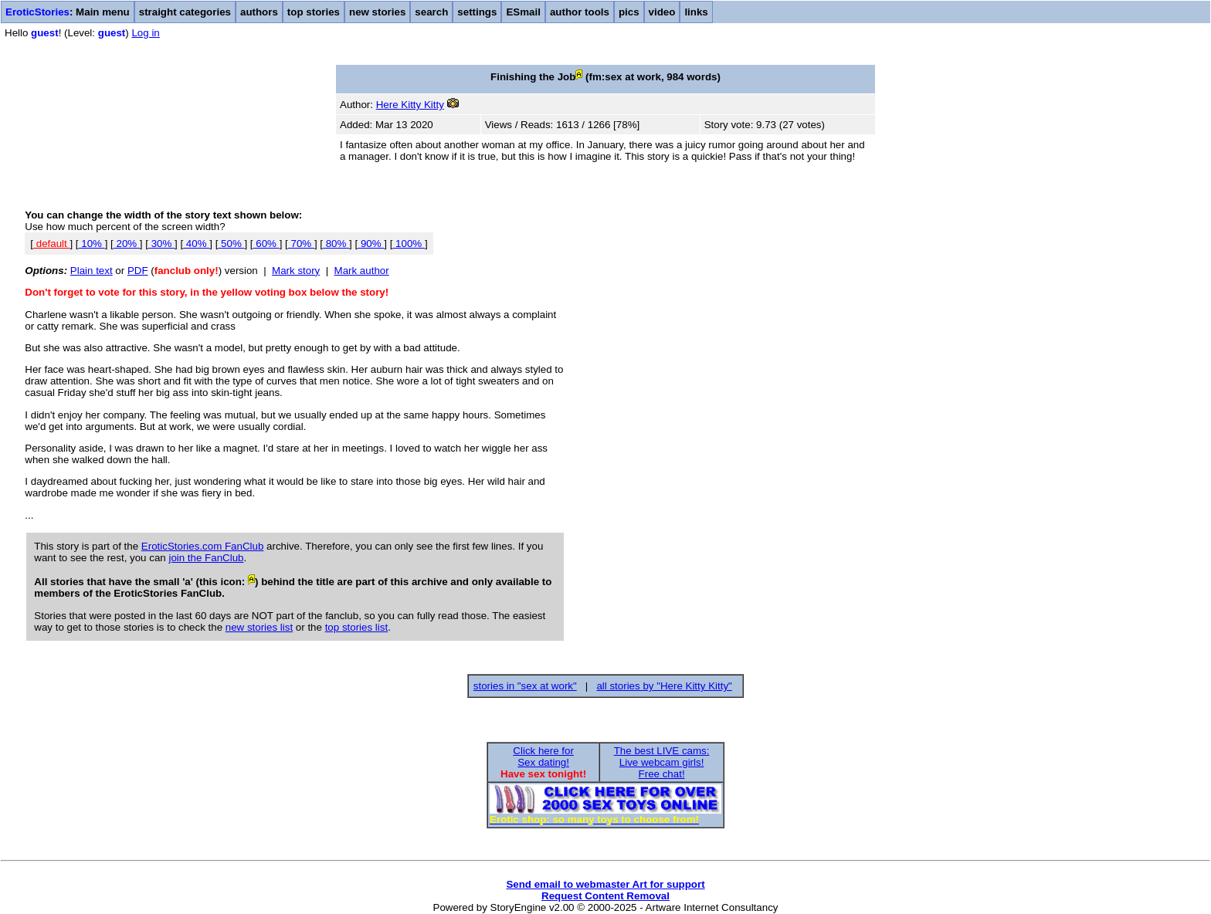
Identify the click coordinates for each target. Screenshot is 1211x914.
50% (231, 243)
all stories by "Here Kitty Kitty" (663, 686)
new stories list (259, 627)
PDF (137, 270)
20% (127, 243)
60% (266, 243)
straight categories (185, 12)
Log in (145, 33)
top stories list (356, 627)
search (431, 12)
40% (196, 243)
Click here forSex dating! (543, 756)
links (695, 12)
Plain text (91, 270)
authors (259, 12)
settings (477, 12)
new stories (377, 12)
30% (161, 243)
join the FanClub (205, 558)
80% (336, 243)
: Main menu (67, 12)
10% (92, 243)
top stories (313, 12)
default (51, 243)
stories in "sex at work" (525, 686)
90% (371, 243)
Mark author (361, 270)
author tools (579, 12)
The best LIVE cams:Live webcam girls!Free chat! (662, 762)
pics (629, 12)
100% (408, 243)
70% (301, 243)
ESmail (523, 12)
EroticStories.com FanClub (202, 546)
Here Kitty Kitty (410, 104)
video (662, 12)
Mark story (296, 270)
